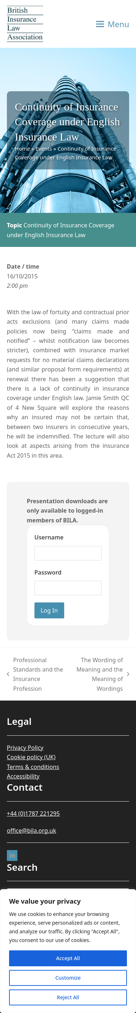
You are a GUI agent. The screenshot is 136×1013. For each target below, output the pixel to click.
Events (44, 148)
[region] (68, 951)
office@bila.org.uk (31, 831)
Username (48, 537)
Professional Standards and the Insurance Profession (35, 674)
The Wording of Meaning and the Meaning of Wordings (99, 674)
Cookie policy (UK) (31, 757)
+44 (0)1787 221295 (33, 813)
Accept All (68, 958)
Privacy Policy (25, 748)
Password (48, 572)
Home (22, 148)
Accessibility (23, 776)
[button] (112, 23)
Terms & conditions (33, 767)
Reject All (68, 997)
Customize (68, 977)
